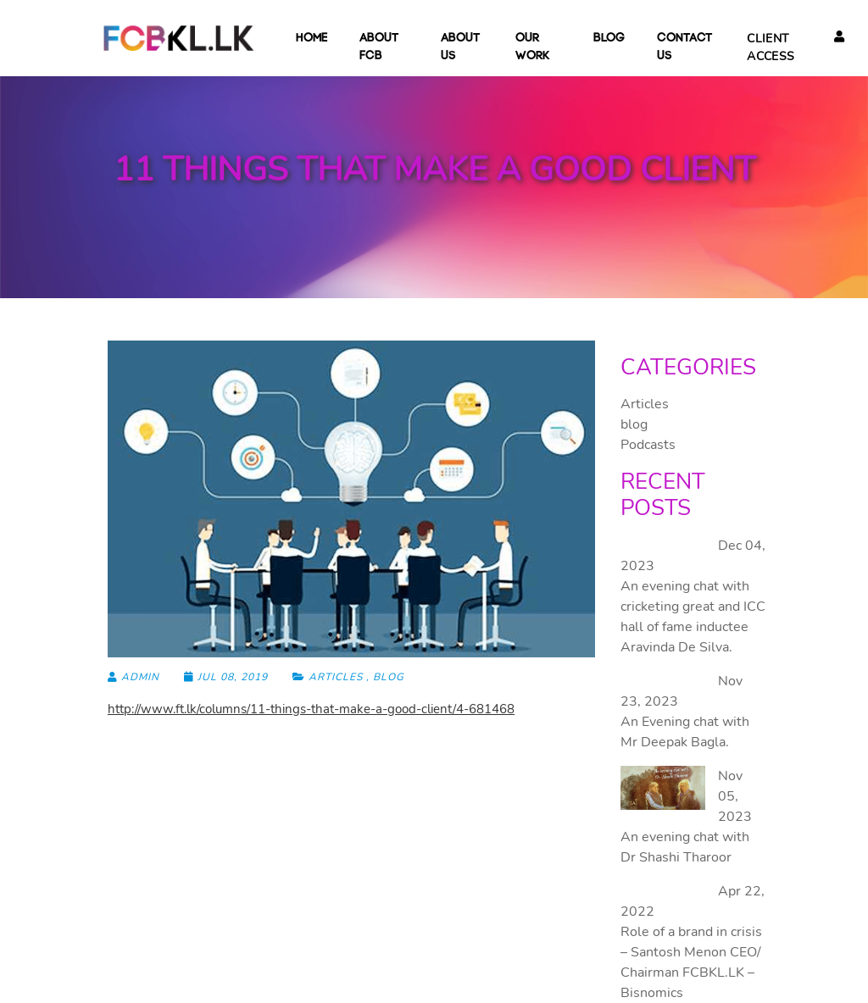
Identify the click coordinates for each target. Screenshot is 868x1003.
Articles (336, 677)
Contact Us (684, 47)
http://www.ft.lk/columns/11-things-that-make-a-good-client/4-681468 (311, 709)
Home (311, 38)
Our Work (538, 47)
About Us (462, 47)
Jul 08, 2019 (227, 677)
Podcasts (648, 444)
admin (133, 677)
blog (609, 38)
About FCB (384, 47)
